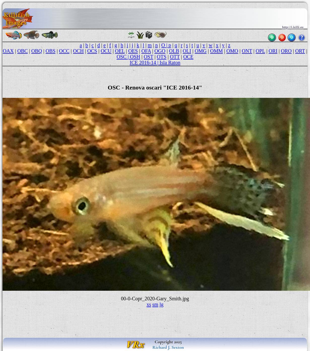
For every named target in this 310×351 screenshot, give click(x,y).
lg (161, 304)
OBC (22, 51)
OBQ (36, 51)
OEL (120, 51)
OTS (161, 57)
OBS (50, 51)
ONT (247, 51)
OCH (78, 51)
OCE (188, 57)
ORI (273, 51)
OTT (175, 57)
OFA (146, 51)
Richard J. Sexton (168, 347)
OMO (232, 51)
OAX (8, 51)
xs (149, 304)
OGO (159, 51)
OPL (260, 51)
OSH (135, 57)
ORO (286, 51)
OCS (92, 51)
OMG (200, 51)
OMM (216, 51)
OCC (64, 51)
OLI (187, 51)
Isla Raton (170, 62)
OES (133, 51)
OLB (174, 51)
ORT (300, 51)
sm (155, 304)
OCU (106, 51)
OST (148, 57)
